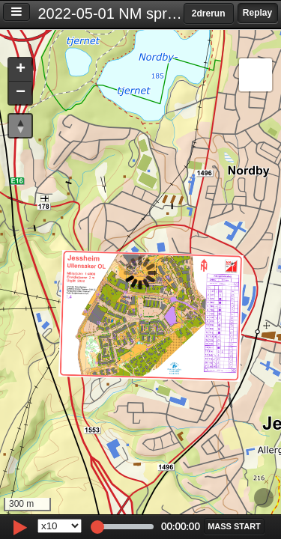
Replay (257, 12)
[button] (20, 70)
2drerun (209, 13)
